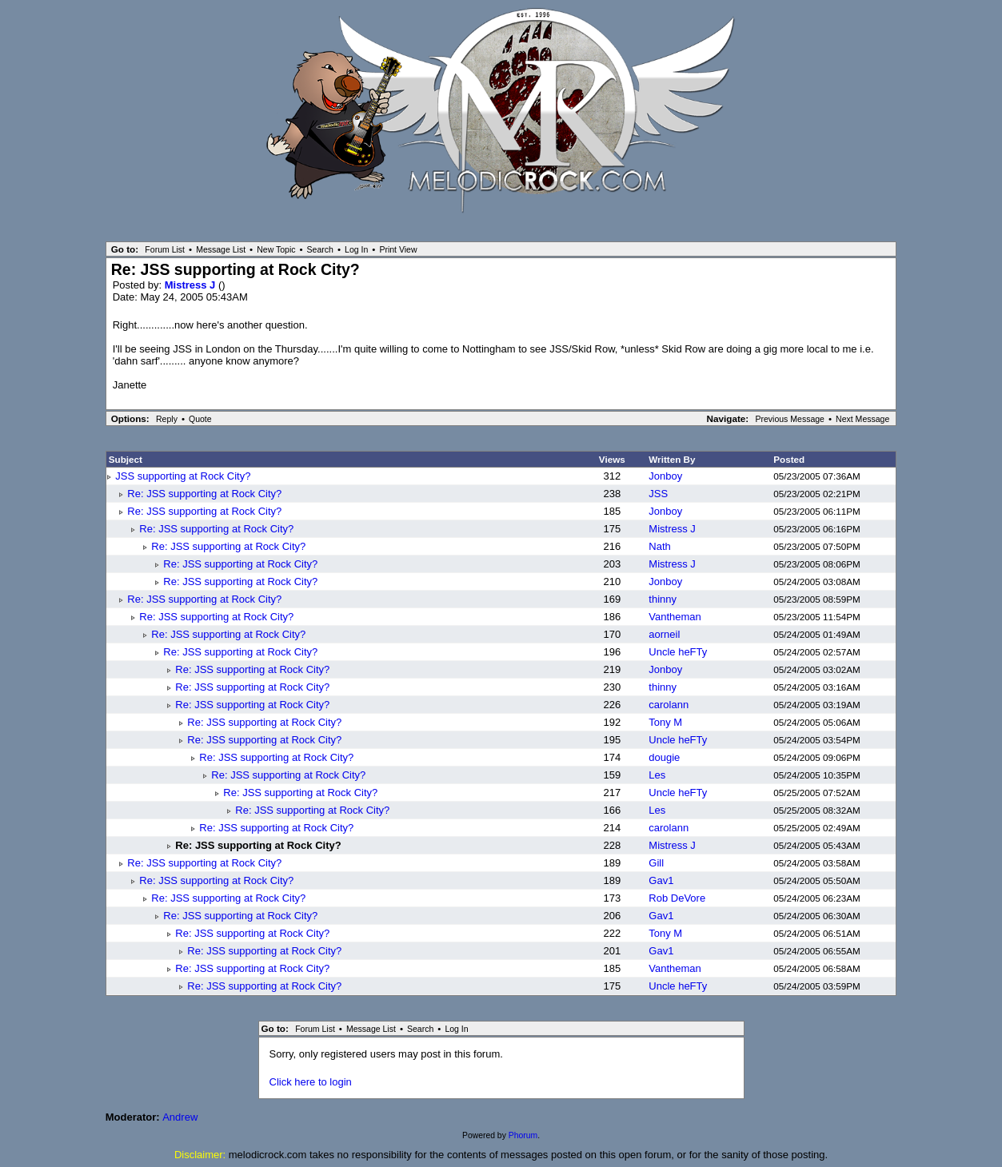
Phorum (523, 1135)
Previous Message (789, 419)
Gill (656, 863)
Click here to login (310, 1082)
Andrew (180, 1117)
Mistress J (191, 285)
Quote (200, 419)
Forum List (165, 249)
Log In (356, 249)
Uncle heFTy (678, 652)
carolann (669, 705)
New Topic (276, 249)
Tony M (665, 722)
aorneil (664, 634)
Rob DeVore (677, 898)
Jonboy (665, 476)
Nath (659, 546)
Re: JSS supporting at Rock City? (204, 494)
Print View (398, 249)
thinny (663, 599)
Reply (167, 419)
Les (657, 775)
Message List (221, 249)
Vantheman (675, 617)
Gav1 (661, 880)
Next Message (862, 419)
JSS (658, 494)
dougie (664, 757)
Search (320, 249)
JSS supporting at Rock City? (182, 476)
